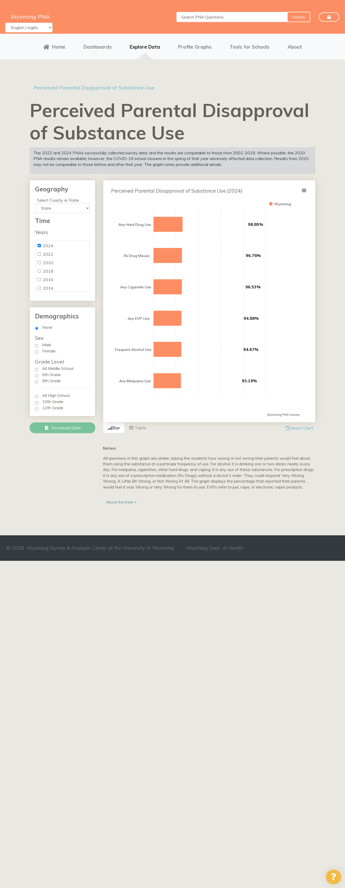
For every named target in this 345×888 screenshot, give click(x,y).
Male (46, 344)
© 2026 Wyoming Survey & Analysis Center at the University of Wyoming (90, 548)
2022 (48, 254)
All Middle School (57, 368)
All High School (56, 395)
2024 (48, 245)
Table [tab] (137, 427)
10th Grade (52, 401)
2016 (48, 279)
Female (49, 350)
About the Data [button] (121, 502)
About (295, 47)
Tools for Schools (250, 47)
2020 (48, 262)
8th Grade (51, 380)
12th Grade (52, 407)
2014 (48, 288)
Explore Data (145, 47)
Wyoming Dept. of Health (215, 548)
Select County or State (58, 200)
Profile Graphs (195, 47)
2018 (48, 271)
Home (54, 47)
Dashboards (97, 47)
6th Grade (51, 374)
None (47, 327)
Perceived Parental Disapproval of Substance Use (94, 87)
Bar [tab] (113, 427)
